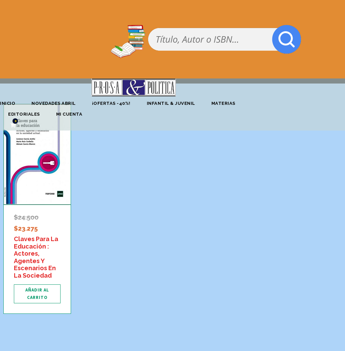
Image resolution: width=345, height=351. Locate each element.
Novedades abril (53, 103)
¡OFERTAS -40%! (111, 103)
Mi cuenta (69, 114)
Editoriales (24, 114)
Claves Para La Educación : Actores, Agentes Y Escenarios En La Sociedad (36, 257)
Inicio (7, 103)
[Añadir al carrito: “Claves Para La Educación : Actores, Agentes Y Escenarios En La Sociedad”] (37, 293)
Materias (223, 103)
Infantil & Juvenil (171, 103)
